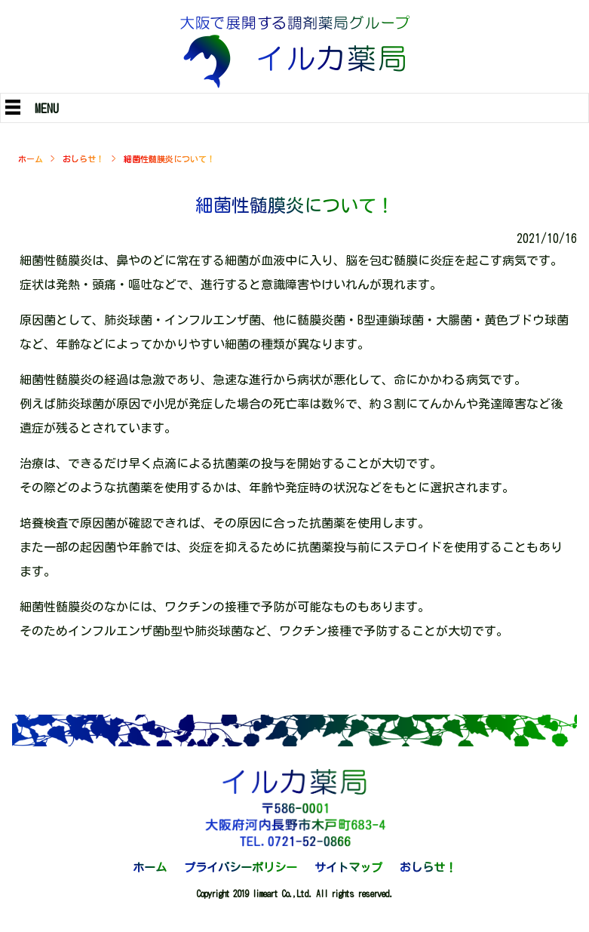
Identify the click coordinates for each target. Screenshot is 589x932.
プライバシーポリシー (240, 867)
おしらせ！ (83, 159)
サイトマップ (348, 867)
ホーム (30, 159)
